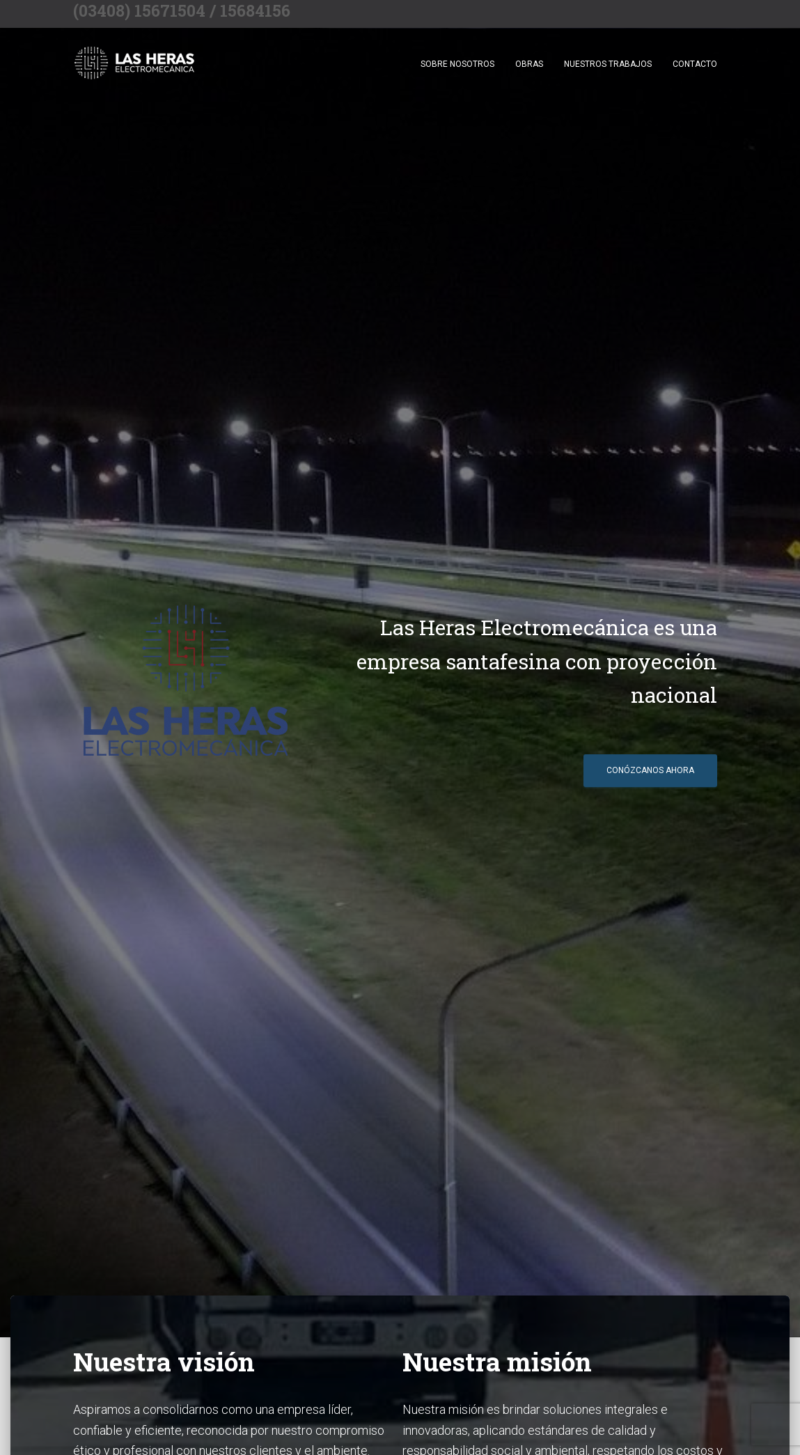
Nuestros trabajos (608, 64)
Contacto (695, 64)
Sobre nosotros (457, 64)
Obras (529, 64)
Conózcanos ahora (650, 770)
